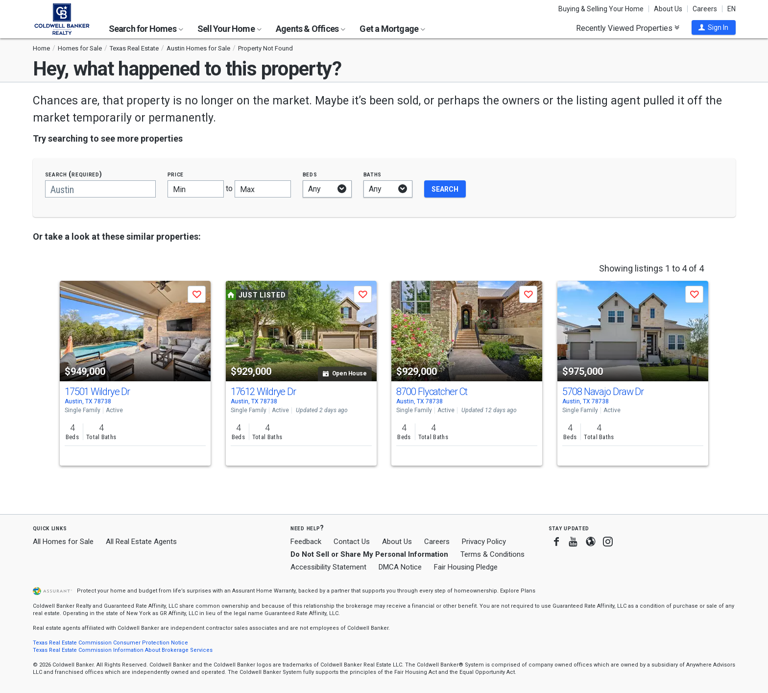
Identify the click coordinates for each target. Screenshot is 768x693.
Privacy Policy (484, 541)
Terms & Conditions (492, 554)
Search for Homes (146, 29)
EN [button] (731, 9)
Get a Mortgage (392, 29)
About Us (668, 8)
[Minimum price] (196, 189)
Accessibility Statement (328, 567)
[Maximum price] (263, 189)
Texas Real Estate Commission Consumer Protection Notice (110, 643)
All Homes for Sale (63, 541)
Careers (705, 8)
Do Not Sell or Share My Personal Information (369, 554)
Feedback (305, 541)
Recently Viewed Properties (627, 28)
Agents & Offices (310, 29)
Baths (372, 174)
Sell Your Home (229, 29)
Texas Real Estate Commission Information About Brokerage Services (123, 650)
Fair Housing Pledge (466, 567)
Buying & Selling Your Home (601, 8)
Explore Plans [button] (517, 591)
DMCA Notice (400, 567)
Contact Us (352, 541)
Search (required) (73, 174)
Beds (310, 174)
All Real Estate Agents (141, 541)
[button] (714, 27)
